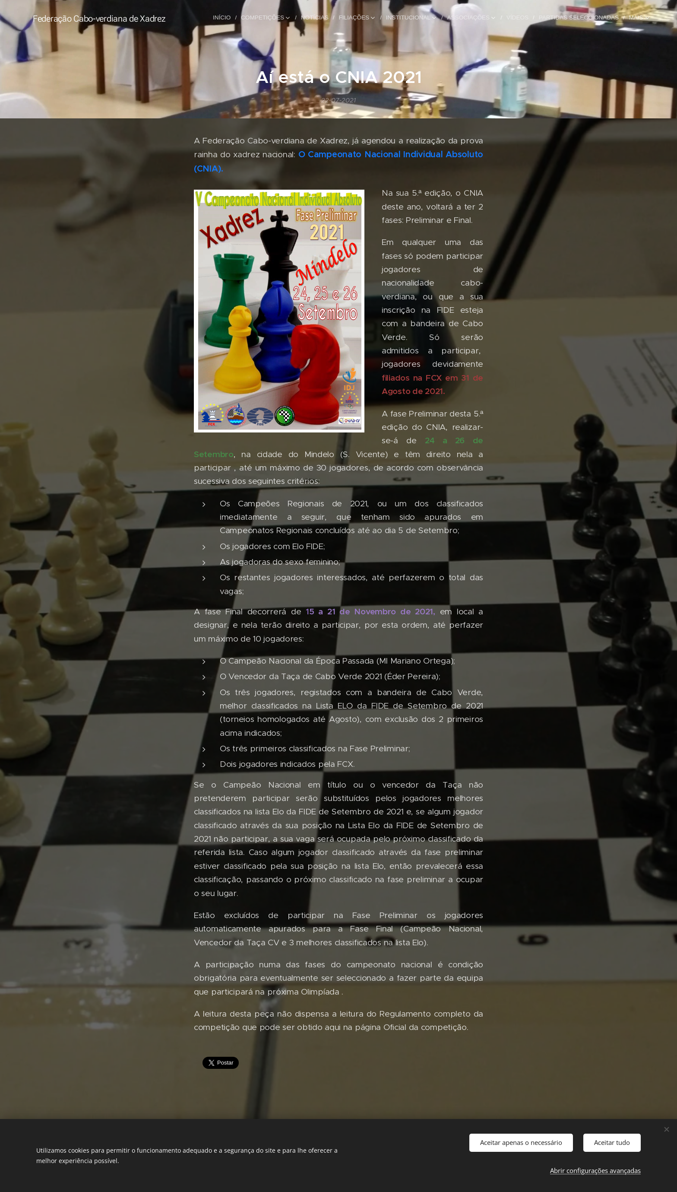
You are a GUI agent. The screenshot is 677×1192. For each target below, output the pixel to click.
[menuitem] (231, 18)
